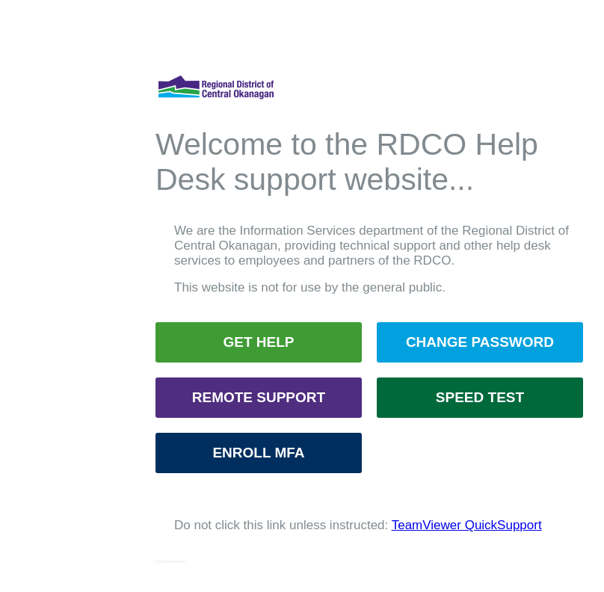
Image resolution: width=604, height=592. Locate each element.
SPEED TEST (480, 397)
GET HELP (258, 342)
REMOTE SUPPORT (258, 397)
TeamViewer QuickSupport (467, 525)
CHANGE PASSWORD (480, 342)
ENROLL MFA (258, 452)
